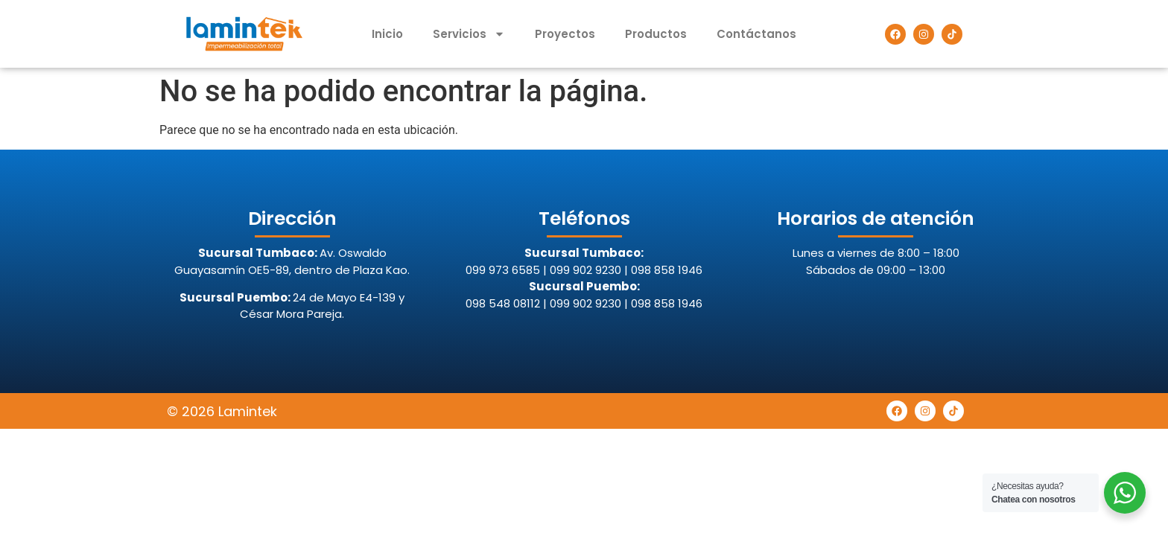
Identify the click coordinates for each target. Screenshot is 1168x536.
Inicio (387, 34)
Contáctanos (756, 34)
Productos (656, 34)
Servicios (469, 34)
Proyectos (565, 34)
